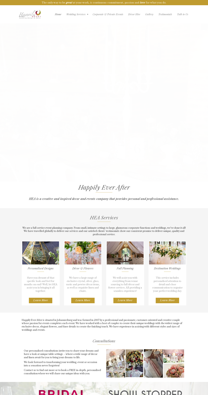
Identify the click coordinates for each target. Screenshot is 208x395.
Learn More (40, 300)
